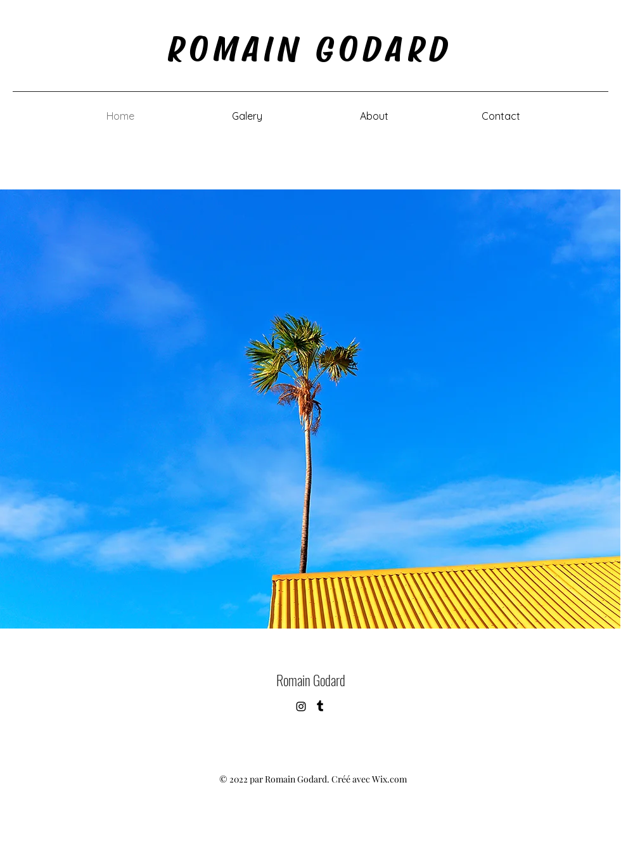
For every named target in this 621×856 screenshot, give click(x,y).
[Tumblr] (320, 706)
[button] (247, 115)
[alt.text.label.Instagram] (301, 706)
